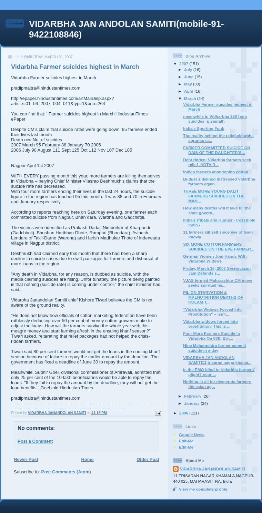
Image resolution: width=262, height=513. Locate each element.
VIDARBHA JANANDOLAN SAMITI (212, 468)
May (188, 84)
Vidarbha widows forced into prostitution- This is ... (210, 323)
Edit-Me (186, 441)
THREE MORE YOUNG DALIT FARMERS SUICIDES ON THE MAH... (213, 196)
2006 (184, 413)
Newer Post (26, 459)
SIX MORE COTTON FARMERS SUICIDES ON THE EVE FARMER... (218, 246)
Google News (191, 434)
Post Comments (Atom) (66, 471)
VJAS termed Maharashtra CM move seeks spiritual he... (217, 282)
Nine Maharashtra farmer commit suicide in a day (214, 347)
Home (87, 459)
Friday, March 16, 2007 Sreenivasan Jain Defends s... (217, 270)
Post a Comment (35, 441)
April (189, 91)
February (193, 396)
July (188, 69)
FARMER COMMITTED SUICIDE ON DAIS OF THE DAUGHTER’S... (216, 150)
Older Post (148, 459)
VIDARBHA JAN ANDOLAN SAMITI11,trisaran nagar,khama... (217, 360)
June (189, 76)
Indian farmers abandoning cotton (215, 172)
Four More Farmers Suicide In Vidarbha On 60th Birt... (211, 335)
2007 (184, 63)
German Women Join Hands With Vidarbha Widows (214, 258)
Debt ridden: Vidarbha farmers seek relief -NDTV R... (217, 162)
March (190, 98)
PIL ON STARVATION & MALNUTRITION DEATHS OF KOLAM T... (213, 297)
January (192, 403)
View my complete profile (203, 489)
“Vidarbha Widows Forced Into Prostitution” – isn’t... (212, 311)
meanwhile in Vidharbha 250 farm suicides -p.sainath (215, 118)
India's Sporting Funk (203, 128)
